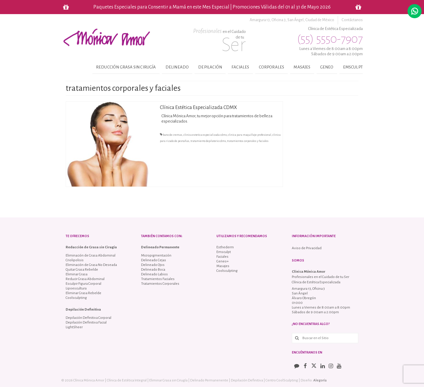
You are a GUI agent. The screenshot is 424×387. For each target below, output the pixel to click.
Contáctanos (352, 20)
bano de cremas (172, 134)
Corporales (271, 67)
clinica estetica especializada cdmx (205, 134)
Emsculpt (353, 67)
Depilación (210, 67)
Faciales (240, 67)
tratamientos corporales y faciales (248, 141)
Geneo (327, 67)
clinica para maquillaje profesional (249, 134)
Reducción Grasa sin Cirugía (126, 67)
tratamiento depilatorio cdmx (208, 141)
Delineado (177, 67)
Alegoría (320, 380)
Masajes (302, 67)
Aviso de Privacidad (307, 248)
